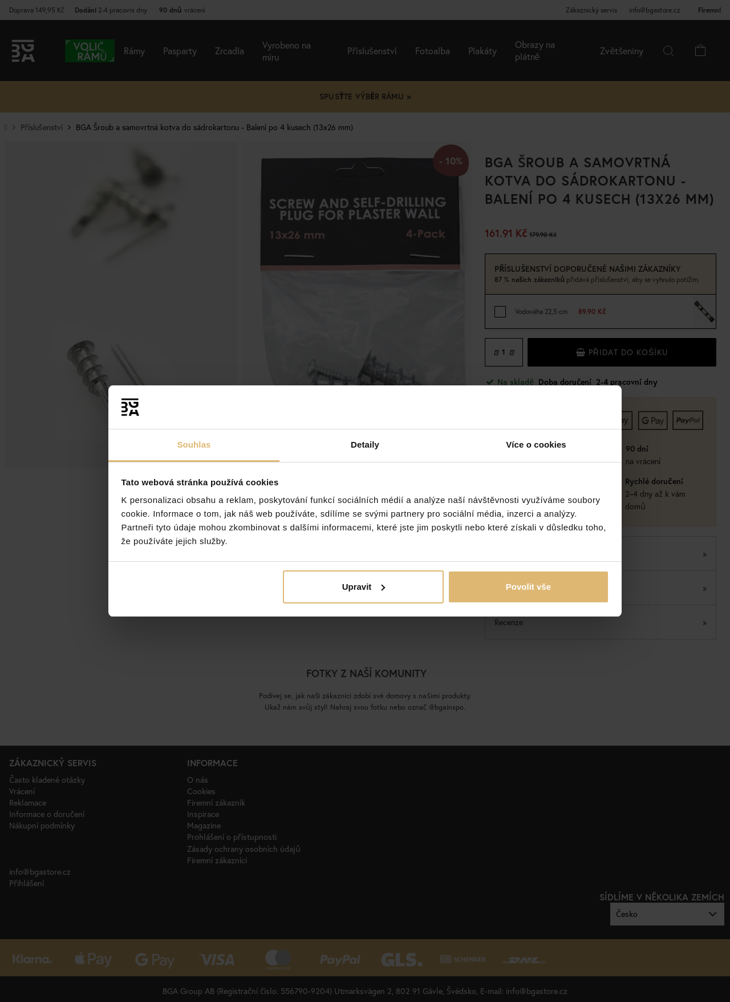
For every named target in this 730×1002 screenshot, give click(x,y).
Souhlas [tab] (193, 444)
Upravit (364, 586)
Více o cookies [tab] (536, 444)
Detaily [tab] (365, 444)
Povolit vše (528, 586)
